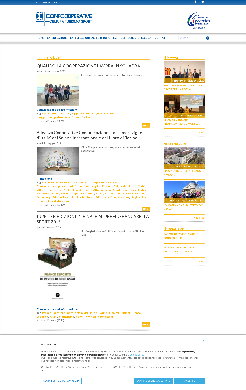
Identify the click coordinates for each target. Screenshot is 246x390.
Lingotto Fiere (82, 189)
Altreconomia (102, 189)
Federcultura (50, 113)
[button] (204, 341)
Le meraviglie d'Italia (58, 189)
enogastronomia (59, 117)
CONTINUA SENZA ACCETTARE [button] (153, 381)
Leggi (146, 125)
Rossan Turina (81, 117)
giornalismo (66, 316)
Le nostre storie (182, 166)
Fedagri (65, 113)
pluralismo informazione (73, 186)
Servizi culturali (195, 81)
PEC (37, 2)
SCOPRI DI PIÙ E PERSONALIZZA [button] (61, 381)
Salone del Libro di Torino (91, 312)
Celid (64, 193)
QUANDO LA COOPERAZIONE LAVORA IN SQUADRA (88, 65)
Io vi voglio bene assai (99, 316)
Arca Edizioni (121, 189)
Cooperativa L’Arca (82, 193)
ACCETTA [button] (190, 381)
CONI (53, 316)
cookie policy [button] (137, 354)
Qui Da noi (101, 113)
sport (79, 316)
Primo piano (44, 178)
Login (56, 2)
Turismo (199, 115)
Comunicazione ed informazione (57, 109)
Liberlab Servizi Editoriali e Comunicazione (102, 197)
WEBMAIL (46, 2)
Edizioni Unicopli (63, 197)
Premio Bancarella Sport (57, 312)
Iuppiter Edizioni (82, 113)
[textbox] (194, 38)
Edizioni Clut (113, 193)
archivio (199, 132)
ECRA (99, 193)
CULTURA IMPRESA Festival (59, 182)
